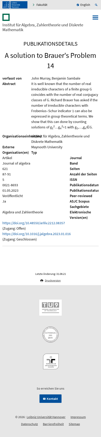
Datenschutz (29, 424)
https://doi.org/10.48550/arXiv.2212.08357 (33, 223)
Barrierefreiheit (53, 424)
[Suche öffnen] (97, 5)
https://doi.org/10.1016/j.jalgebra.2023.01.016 (36, 233)
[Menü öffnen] (95, 19)
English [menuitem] (85, 5)
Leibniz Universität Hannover (46, 417)
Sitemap (74, 424)
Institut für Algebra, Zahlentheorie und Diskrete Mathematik (42, 27)
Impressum (78, 417)
